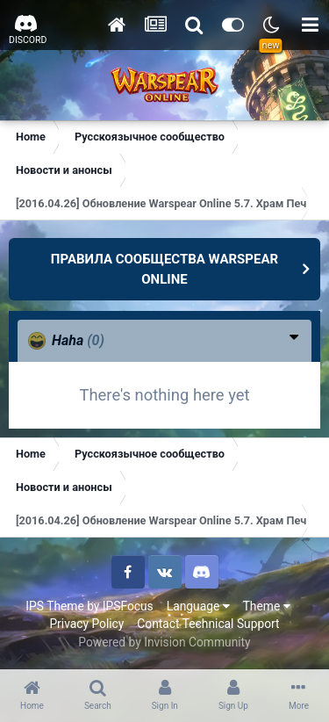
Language (198, 606)
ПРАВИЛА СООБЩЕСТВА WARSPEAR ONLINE (164, 269)
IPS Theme (54, 606)
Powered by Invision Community (164, 642)
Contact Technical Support (208, 624)
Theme (266, 606)
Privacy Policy (86, 624)
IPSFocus (128, 606)
